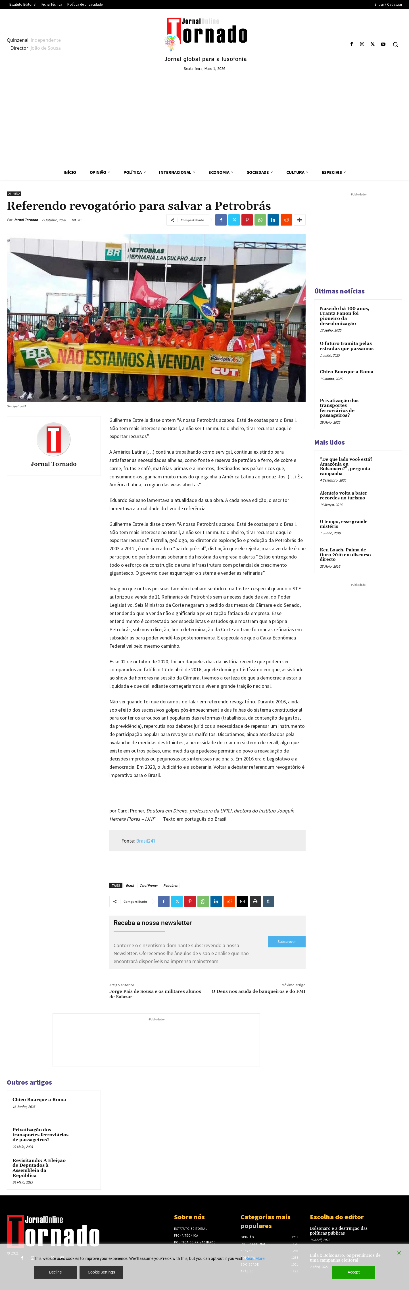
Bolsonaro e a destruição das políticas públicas (339, 1231)
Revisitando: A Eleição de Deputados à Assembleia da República (39, 1168)
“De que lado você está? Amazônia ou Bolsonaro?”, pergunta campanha (346, 466)
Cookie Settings (101, 1272)
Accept (354, 1272)
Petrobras (170, 885)
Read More (254, 1258)
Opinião (14, 193)
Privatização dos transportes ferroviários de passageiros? (40, 1135)
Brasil (130, 885)
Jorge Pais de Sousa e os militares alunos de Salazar (155, 994)
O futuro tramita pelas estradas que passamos (346, 346)
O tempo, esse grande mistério (344, 524)
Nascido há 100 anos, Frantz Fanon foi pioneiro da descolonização (344, 316)
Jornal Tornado (26, 219)
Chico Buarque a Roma (39, 1100)
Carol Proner (148, 885)
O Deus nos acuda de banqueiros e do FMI (259, 991)
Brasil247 (146, 840)
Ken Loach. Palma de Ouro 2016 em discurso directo (345, 554)
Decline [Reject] (55, 1272)
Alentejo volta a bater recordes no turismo (343, 496)
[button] (395, 44)
